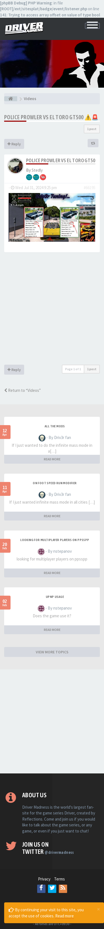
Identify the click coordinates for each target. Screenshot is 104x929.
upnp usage (55, 597)
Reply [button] (14, 143)
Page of (73, 369)
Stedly (37, 170)
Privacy (44, 879)
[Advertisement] (52, 310)
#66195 (89, 187)
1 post (92, 129)
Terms (59, 879)
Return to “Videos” (22, 390)
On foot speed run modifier (55, 483)
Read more (64, 915)
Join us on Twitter (48, 848)
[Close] (98, 909)
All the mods (55, 426)
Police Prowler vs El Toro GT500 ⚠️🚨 (51, 117)
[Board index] (10, 98)
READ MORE (52, 459)
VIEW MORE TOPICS (52, 651)
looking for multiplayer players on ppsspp (54, 540)
